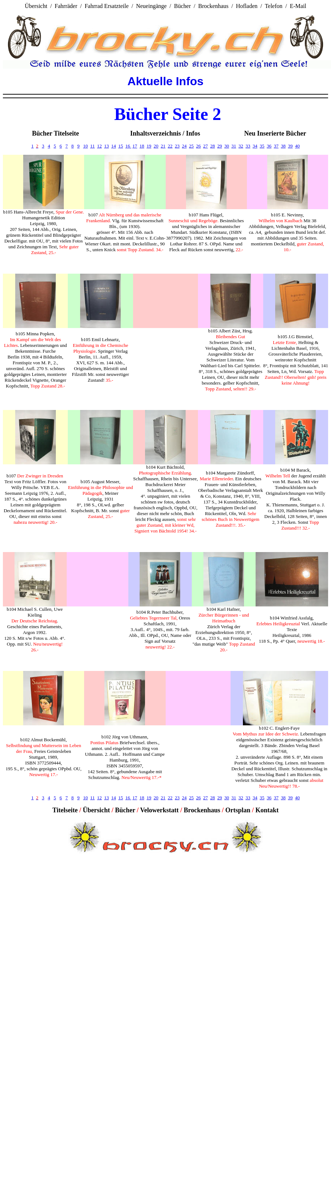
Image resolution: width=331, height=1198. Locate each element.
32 (241, 146)
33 (247, 146)
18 (142, 146)
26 (198, 146)
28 (212, 146)
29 (219, 146)
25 (191, 146)
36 (269, 146)
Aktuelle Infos (166, 81)
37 (276, 146)
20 (156, 146)
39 (290, 146)
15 (120, 146)
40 (297, 146)
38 (283, 146)
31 (233, 146)
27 (205, 146)
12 (99, 146)
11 (92, 146)
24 (184, 146)
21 (163, 146)
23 (177, 146)
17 (134, 146)
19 (148, 146)
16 (128, 146)
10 (85, 146)
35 (262, 146)
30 (226, 146)
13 (106, 146)
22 (170, 146)
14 (113, 146)
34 (255, 146)
